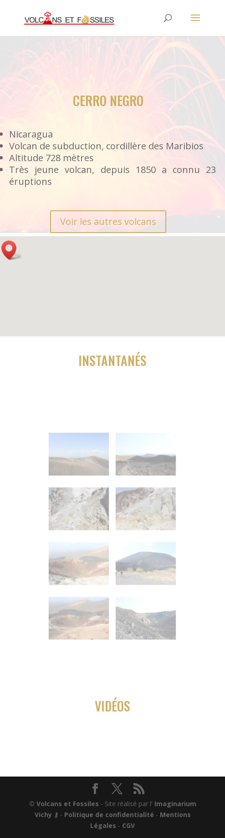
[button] (11, 250)
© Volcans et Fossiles (64, 803)
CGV (128, 825)
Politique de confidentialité (109, 814)
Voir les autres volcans (108, 221)
